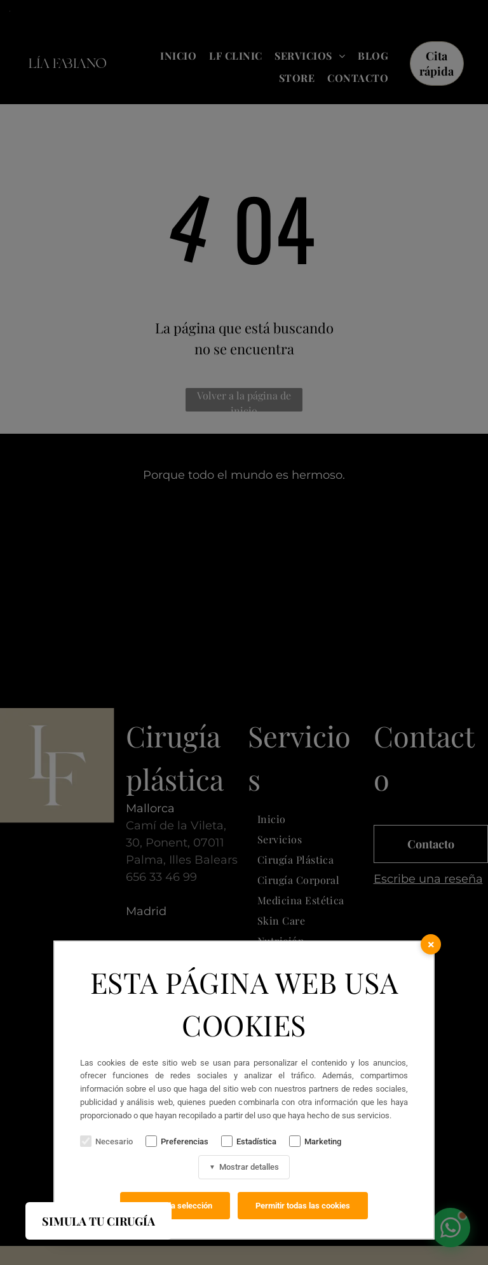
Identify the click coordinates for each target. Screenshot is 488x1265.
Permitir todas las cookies (302, 1205)
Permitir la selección (175, 1205)
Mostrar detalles (244, 1167)
